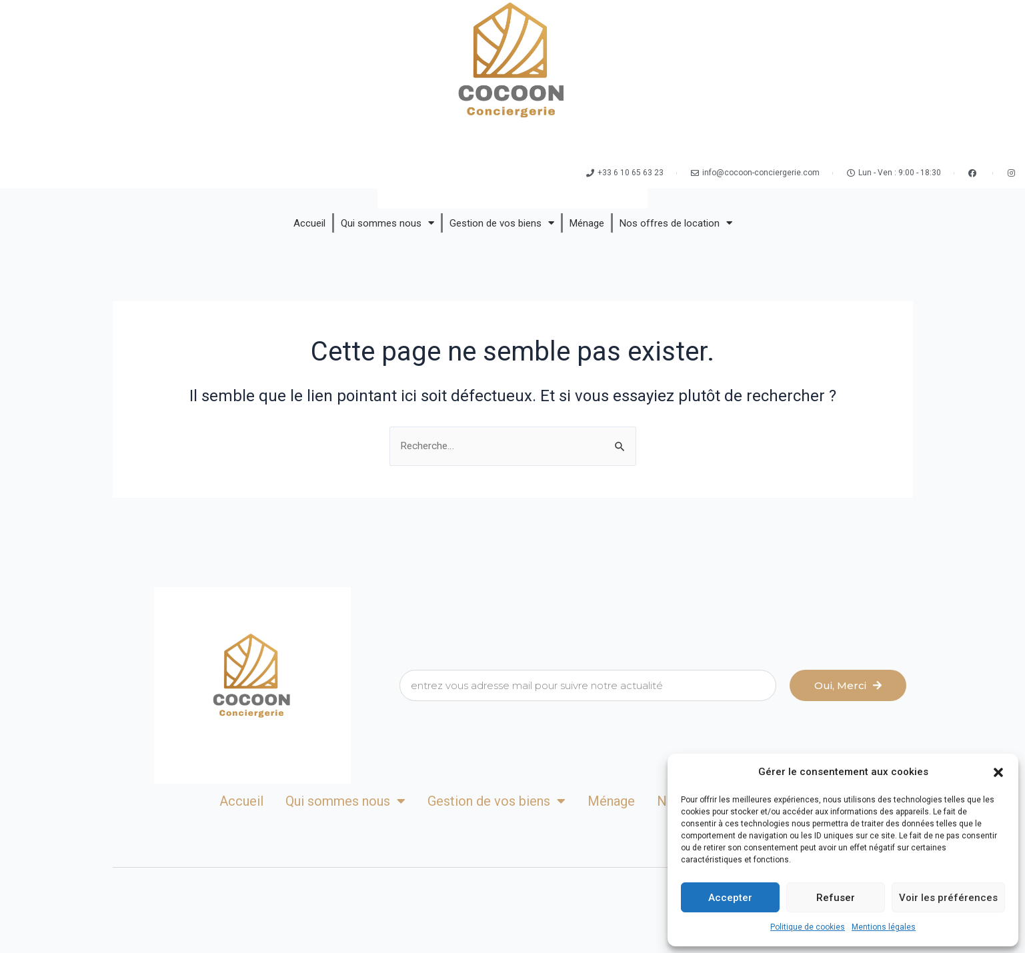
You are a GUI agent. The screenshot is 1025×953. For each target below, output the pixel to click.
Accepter (730, 898)
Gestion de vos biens (501, 223)
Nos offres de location (676, 223)
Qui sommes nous (387, 223)
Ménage (587, 223)
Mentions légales (884, 927)
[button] (998, 772)
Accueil (309, 223)
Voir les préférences (948, 898)
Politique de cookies (807, 927)
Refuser (835, 898)
